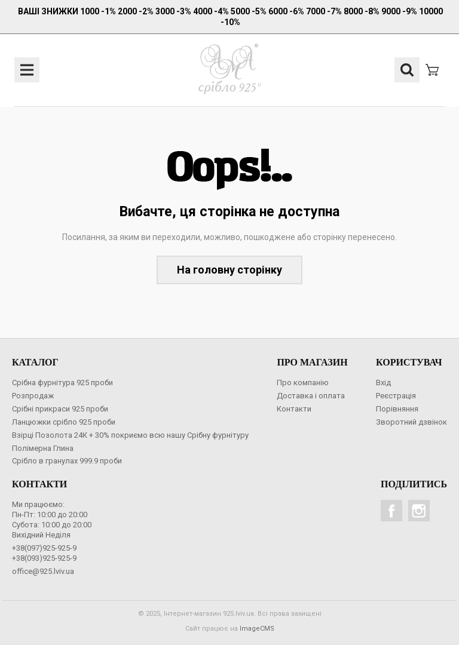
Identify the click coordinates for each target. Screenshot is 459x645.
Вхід (383, 382)
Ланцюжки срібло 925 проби (63, 421)
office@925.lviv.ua (43, 571)
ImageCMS (257, 628)
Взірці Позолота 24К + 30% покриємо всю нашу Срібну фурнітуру (130, 435)
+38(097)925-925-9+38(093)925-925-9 (44, 553)
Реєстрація (396, 395)
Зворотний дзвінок (411, 421)
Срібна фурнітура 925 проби (62, 382)
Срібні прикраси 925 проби (60, 408)
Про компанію (303, 382)
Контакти (294, 408)
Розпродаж (33, 395)
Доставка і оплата (311, 395)
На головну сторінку (229, 269)
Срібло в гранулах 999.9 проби (67, 460)
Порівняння (397, 408)
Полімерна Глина (43, 448)
